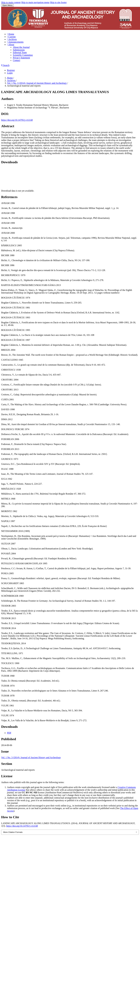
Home (10, 34)
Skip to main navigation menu (35, 2)
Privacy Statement (21, 57)
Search (5, 65)
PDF (9, 733)
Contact (16, 60)
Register (11, 70)
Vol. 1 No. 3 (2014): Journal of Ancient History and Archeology (37, 83)
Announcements (15, 42)
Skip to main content (11, 2)
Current (11, 36)
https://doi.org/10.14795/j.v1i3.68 (17, 120)
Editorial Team (20, 52)
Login (10, 73)
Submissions (19, 50)
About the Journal (21, 47)
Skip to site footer (58, 2)
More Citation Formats (13, 832)
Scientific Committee (23, 55)
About (10, 44)
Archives (12, 39)
